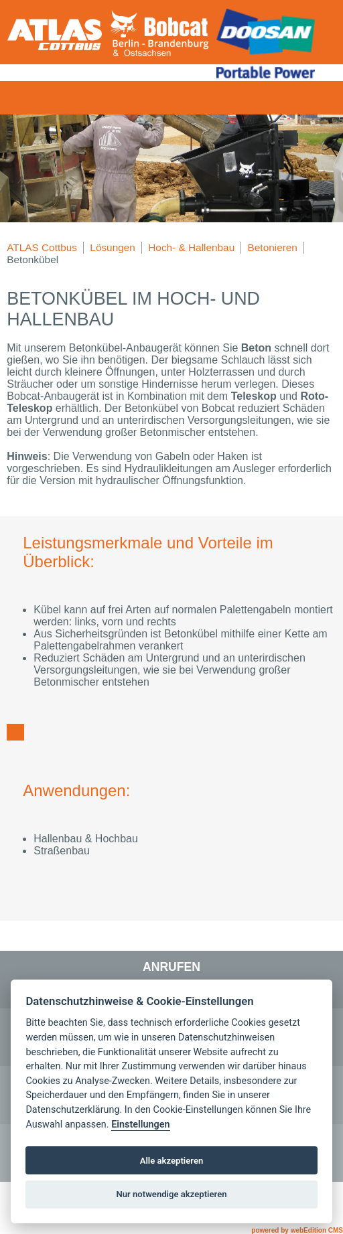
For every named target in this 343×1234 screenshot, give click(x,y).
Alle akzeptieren (172, 1161)
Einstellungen (140, 1124)
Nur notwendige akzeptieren (171, 1194)
